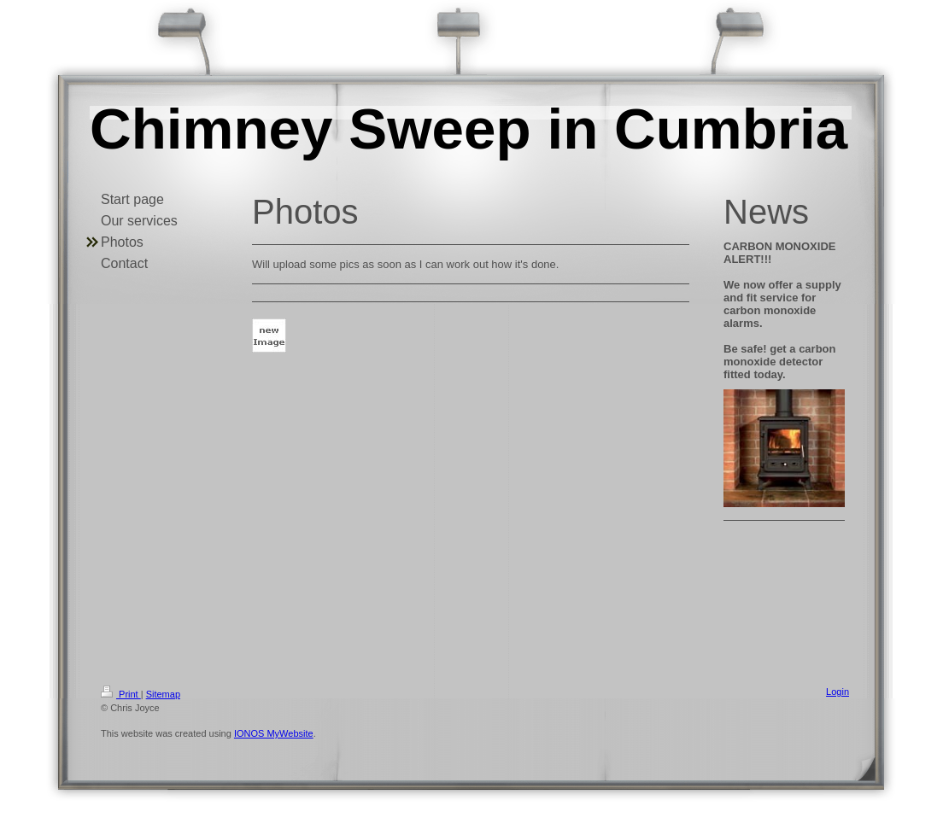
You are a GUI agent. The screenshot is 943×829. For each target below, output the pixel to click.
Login (837, 691)
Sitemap (163, 694)
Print (121, 694)
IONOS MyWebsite (273, 733)
